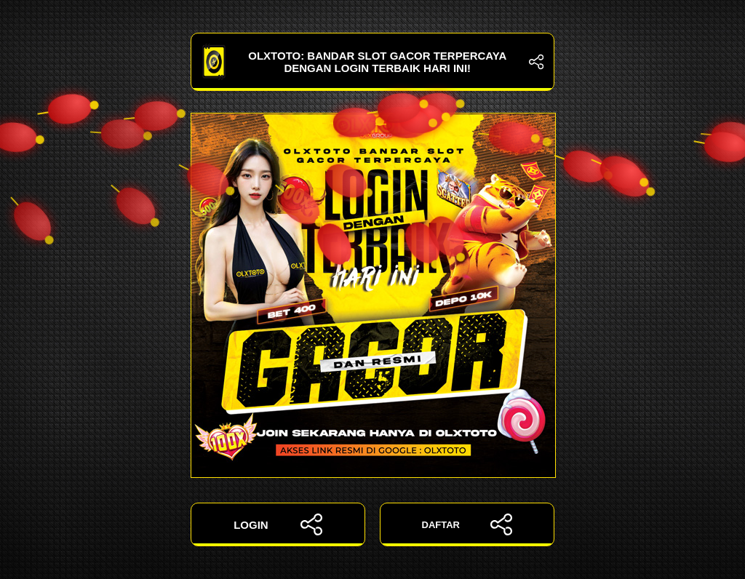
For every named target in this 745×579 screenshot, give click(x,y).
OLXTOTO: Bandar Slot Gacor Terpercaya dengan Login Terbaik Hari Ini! (372, 62)
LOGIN (278, 524)
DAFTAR (467, 524)
